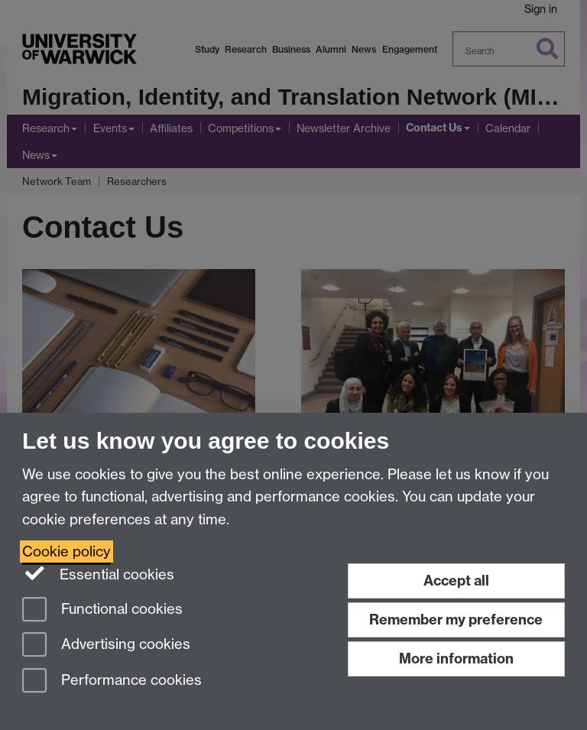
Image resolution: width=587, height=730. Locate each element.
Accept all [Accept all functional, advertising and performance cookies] (456, 580)
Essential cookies (98, 573)
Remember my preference (456, 619)
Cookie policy (66, 551)
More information (456, 658)
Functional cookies (102, 610)
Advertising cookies (106, 645)
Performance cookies (112, 681)
